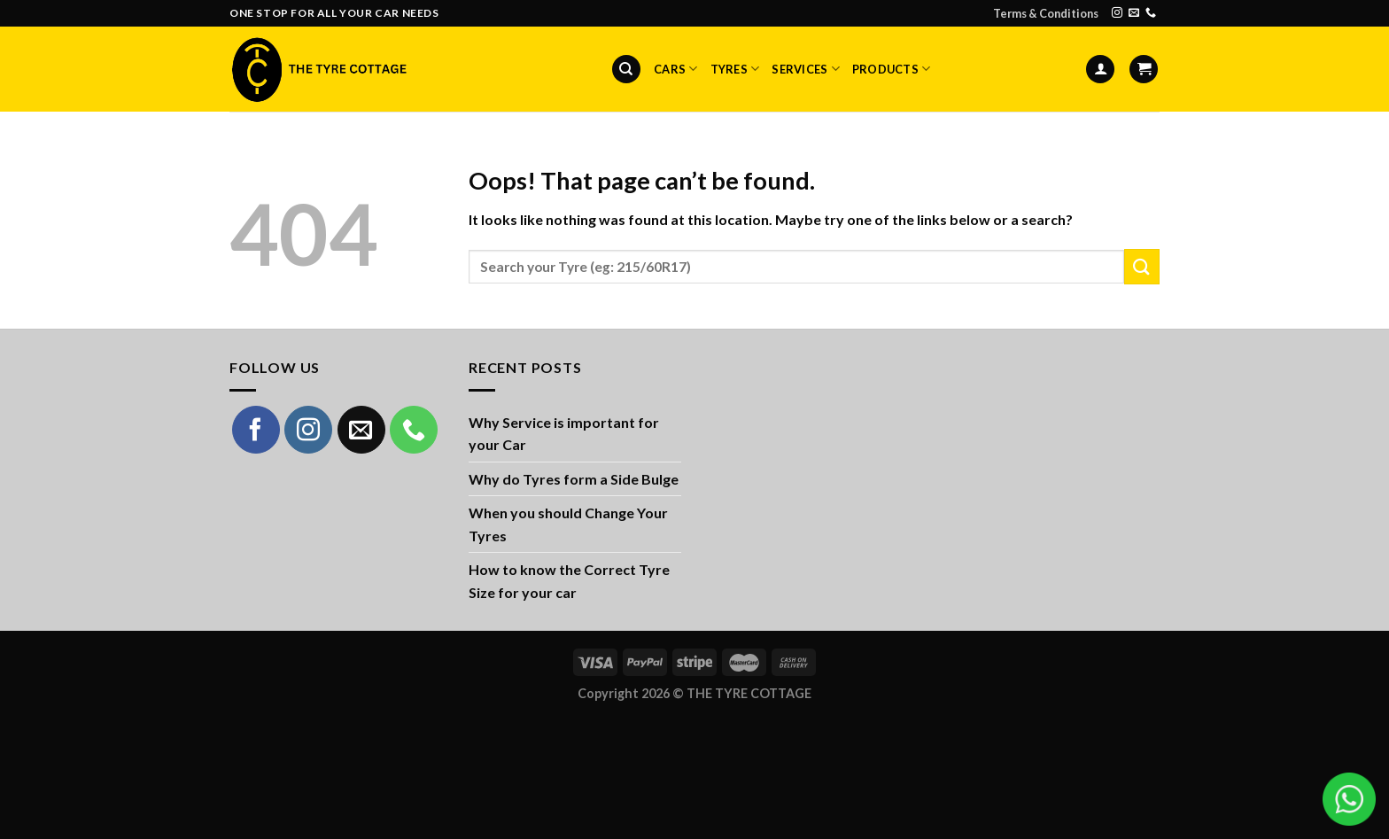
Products (891, 68)
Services (806, 68)
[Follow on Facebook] (256, 430)
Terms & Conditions (1045, 13)
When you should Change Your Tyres (568, 524)
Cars (675, 68)
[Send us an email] (1134, 13)
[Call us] (1150, 13)
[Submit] (1142, 266)
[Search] (626, 69)
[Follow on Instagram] (1117, 13)
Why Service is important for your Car (564, 434)
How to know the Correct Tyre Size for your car (569, 581)
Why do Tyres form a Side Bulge (574, 478)
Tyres (735, 68)
